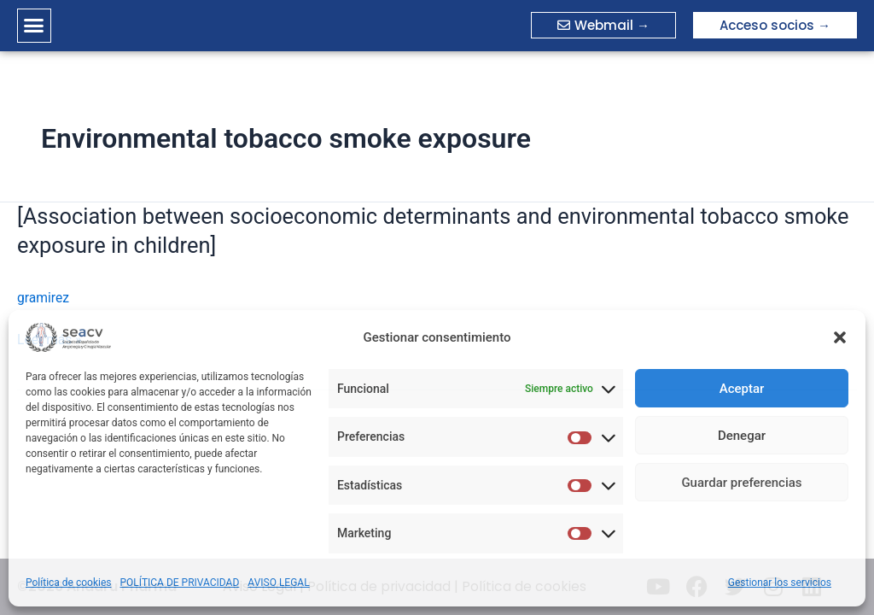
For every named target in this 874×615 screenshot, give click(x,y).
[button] (839, 337)
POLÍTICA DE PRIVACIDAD (180, 583)
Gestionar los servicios (779, 583)
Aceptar (742, 388)
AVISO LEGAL (278, 583)
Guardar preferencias (741, 482)
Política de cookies (69, 583)
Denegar (742, 435)
